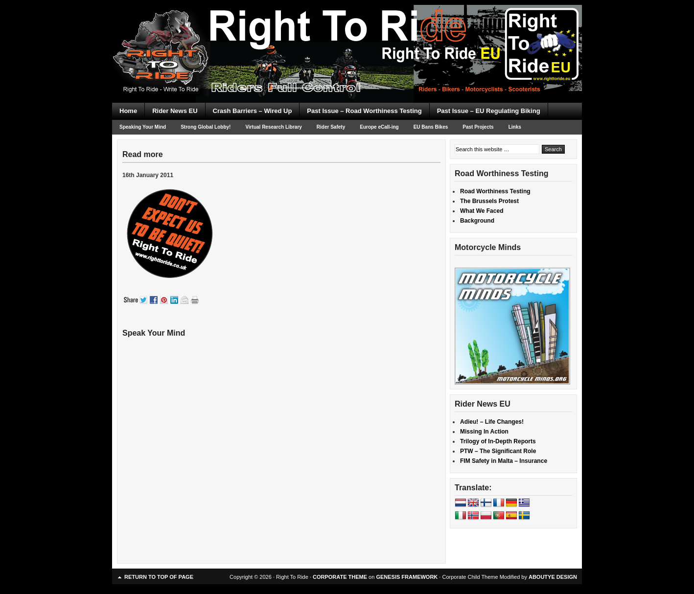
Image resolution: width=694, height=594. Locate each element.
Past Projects (478, 127)
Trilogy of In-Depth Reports (498, 441)
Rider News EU (174, 110)
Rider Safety (331, 127)
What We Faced (481, 210)
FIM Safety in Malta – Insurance (503, 460)
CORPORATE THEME (340, 577)
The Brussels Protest (489, 201)
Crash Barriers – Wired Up (252, 110)
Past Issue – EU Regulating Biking (488, 110)
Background (477, 220)
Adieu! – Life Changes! (492, 421)
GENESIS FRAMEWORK (407, 577)
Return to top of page (158, 577)
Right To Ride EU (347, 34)
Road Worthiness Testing (495, 191)
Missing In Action (484, 431)
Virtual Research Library (273, 127)
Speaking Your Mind (142, 127)
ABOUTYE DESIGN (553, 577)
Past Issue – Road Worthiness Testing (364, 110)
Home (128, 110)
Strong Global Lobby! (206, 127)
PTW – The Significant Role (498, 451)
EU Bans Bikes (431, 127)
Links (515, 127)
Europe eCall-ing (379, 127)
